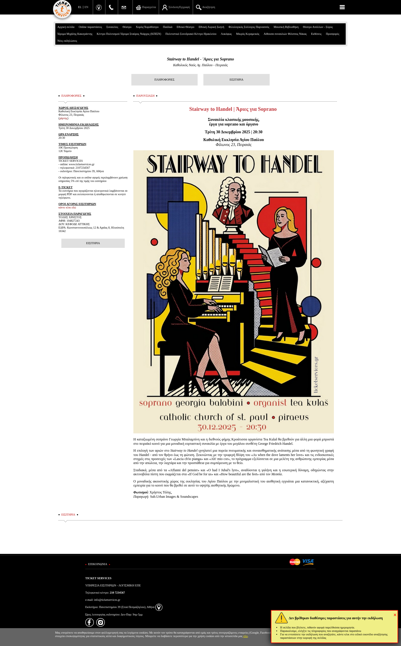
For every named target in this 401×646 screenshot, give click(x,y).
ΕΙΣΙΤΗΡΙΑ (236, 79)
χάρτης (63, 118)
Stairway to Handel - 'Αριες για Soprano (200, 59)
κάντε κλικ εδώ (67, 207)
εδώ (245, 636)
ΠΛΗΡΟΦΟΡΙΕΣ (164, 79)
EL (80, 7)
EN (86, 7)
